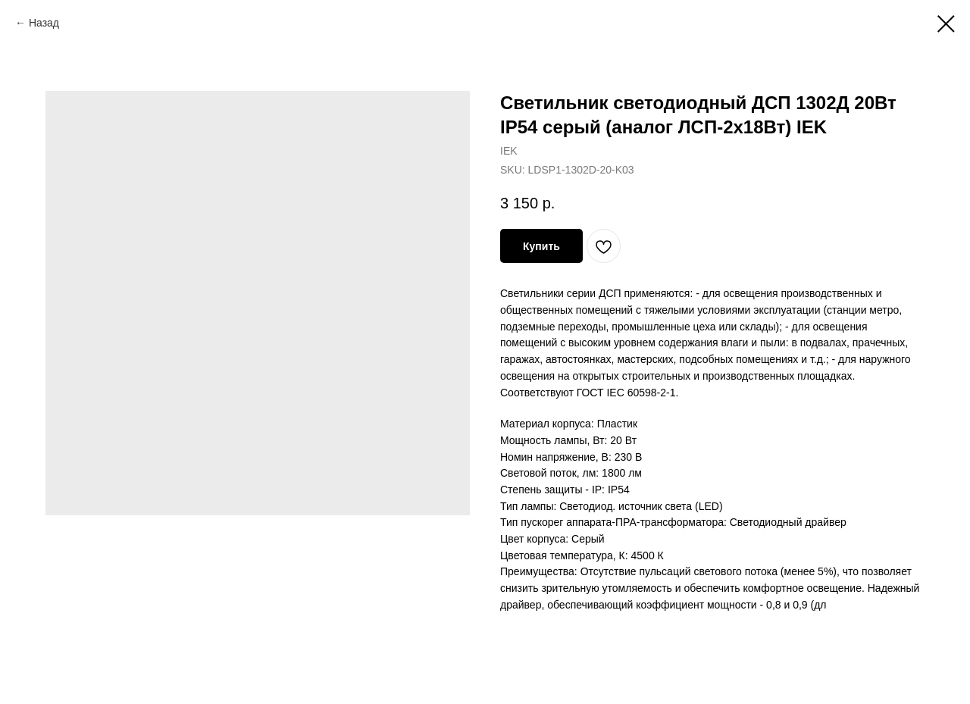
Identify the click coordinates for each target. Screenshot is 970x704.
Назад (44, 23)
